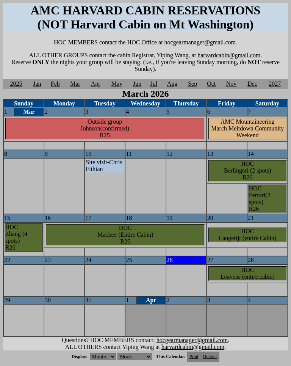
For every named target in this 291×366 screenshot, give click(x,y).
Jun (137, 83)
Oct (211, 83)
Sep (192, 83)
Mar (75, 83)
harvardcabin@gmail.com (228, 55)
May (116, 83)
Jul (153, 83)
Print (193, 356)
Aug (172, 83)
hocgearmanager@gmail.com (200, 42)
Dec (252, 83)
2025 (16, 83)
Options (210, 356)
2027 (275, 83)
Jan (37, 83)
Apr (95, 83)
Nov (231, 83)
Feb (55, 83)
